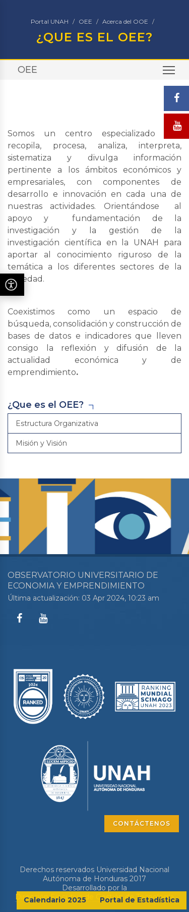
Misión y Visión (41, 443)
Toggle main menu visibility (169, 73)
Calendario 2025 (55, 899)
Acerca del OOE (125, 21)
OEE (85, 21)
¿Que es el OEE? (46, 404)
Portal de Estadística (139, 899)
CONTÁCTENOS (141, 823)
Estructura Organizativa (57, 423)
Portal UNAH (50, 21)
